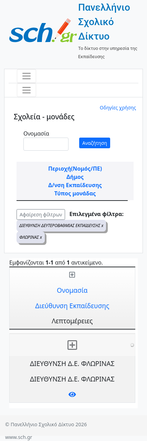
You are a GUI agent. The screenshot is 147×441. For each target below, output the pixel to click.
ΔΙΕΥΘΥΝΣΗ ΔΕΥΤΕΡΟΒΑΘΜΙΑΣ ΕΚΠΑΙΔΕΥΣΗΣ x (61, 225)
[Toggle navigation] (26, 76)
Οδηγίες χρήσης (118, 107)
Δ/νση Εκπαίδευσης (75, 185)
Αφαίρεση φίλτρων (41, 214)
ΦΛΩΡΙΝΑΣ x (30, 237)
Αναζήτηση (94, 143)
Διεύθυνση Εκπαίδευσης (72, 305)
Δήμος (75, 177)
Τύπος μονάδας (75, 193)
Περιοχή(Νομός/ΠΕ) (75, 168)
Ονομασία (36, 133)
